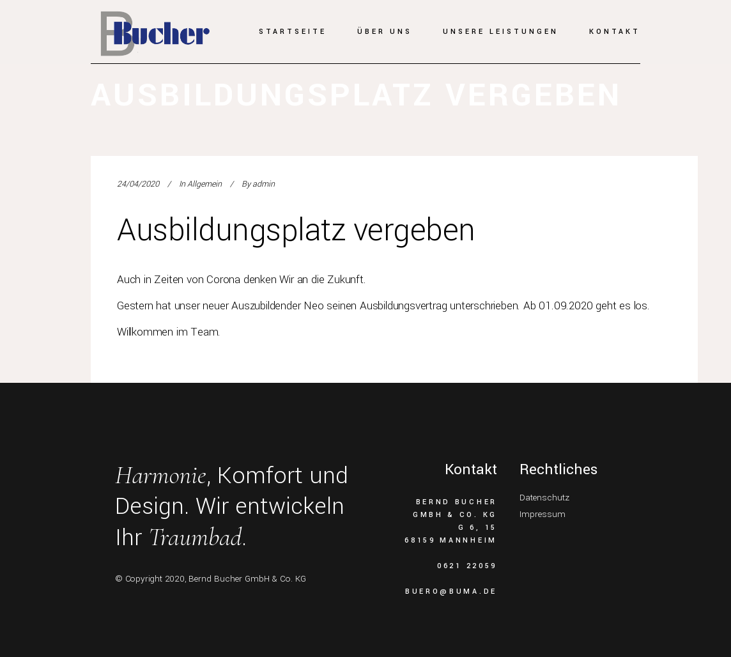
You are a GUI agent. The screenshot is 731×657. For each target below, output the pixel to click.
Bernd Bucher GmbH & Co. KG (247, 579)
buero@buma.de (451, 591)
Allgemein (204, 184)
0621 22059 (467, 566)
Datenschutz (544, 497)
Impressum (542, 514)
